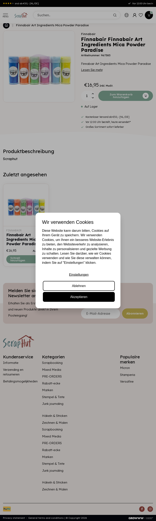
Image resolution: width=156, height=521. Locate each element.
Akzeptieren (79, 296)
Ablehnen (79, 285)
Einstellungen (79, 274)
